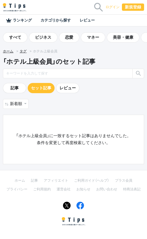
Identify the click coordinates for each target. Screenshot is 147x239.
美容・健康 (123, 37)
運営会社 (64, 189)
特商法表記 (132, 189)
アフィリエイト (56, 180)
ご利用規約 (42, 189)
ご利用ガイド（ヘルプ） (91, 180)
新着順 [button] (16, 103)
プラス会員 (123, 180)
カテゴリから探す (56, 20)
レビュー (87, 20)
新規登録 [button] (133, 7)
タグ (23, 51)
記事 (14, 88)
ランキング (19, 20)
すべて (15, 37)
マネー (93, 37)
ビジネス (43, 37)
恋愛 (69, 37)
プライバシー (16, 189)
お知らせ (83, 189)
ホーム (8, 51)
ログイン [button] (113, 7)
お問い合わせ (106, 189)
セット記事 (41, 88)
